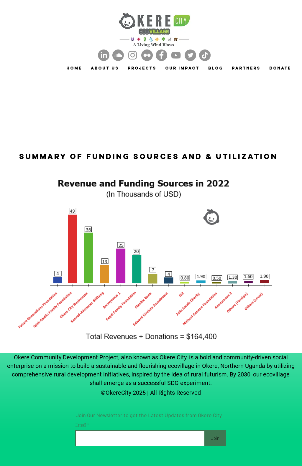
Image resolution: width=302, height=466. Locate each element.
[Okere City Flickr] (147, 55)
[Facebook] (161, 55)
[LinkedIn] (103, 55)
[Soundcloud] (118, 55)
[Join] (215, 438)
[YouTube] (176, 55)
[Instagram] (132, 55)
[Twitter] (190, 55)
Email (81, 425)
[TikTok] (205, 55)
